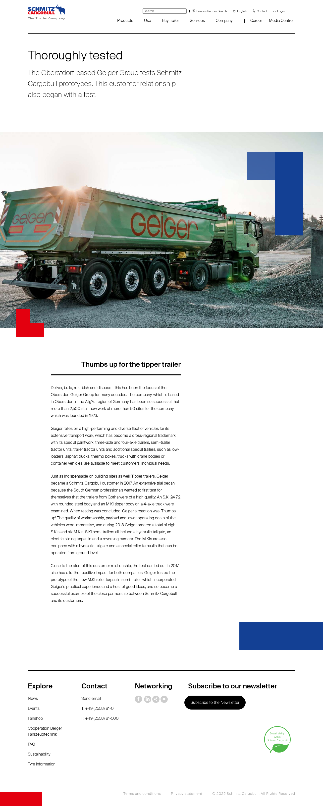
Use (147, 20)
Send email (91, 698)
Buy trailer (170, 20)
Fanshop (35, 718)
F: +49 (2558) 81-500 (100, 718)
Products (125, 20)
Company (224, 20)
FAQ (31, 744)
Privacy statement (186, 793)
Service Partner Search (212, 11)
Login (281, 11)
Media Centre (281, 20)
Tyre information (41, 764)
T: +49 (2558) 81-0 (97, 708)
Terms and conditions (142, 793)
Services (197, 20)
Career (256, 20)
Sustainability (39, 754)
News (33, 698)
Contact (262, 11)
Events (34, 708)
